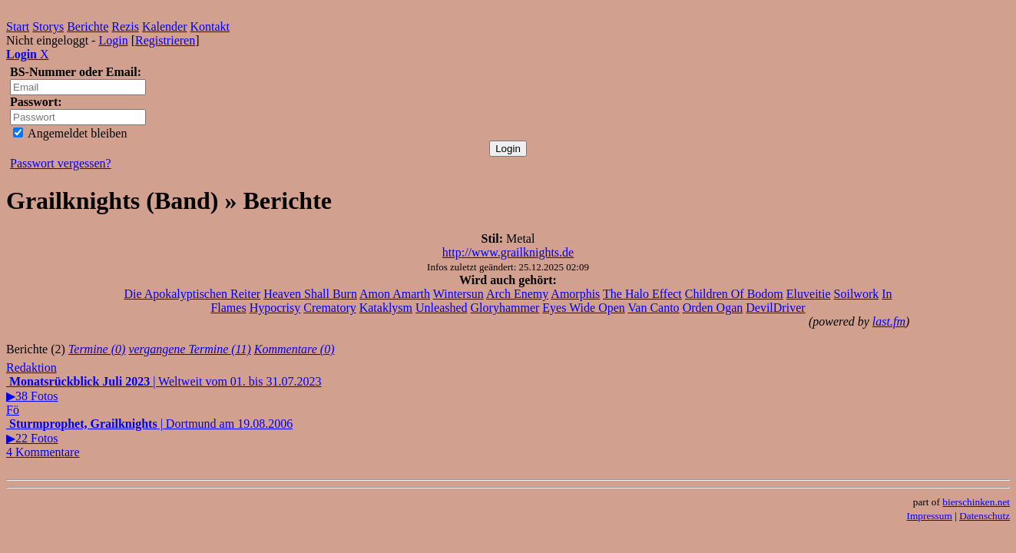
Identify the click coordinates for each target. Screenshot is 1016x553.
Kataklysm (385, 307)
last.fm (888, 321)
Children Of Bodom (734, 293)
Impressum (929, 516)
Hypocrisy (275, 307)
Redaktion (31, 367)
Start (17, 26)
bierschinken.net (976, 502)
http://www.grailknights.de (508, 252)
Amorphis (575, 293)
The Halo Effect (642, 293)
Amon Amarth (394, 293)
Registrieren (165, 40)
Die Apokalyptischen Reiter (192, 293)
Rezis (125, 26)
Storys (48, 26)
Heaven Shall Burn (310, 293)
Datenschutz (984, 516)
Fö (12, 409)
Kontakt (210, 26)
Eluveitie (808, 293)
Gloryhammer (505, 307)
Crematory (329, 307)
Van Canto (654, 307)
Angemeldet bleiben (70, 133)
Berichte (87, 26)
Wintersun (458, 293)
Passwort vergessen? (60, 163)
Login (112, 40)
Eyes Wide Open (583, 307)
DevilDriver (775, 307)
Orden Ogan (713, 307)
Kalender (164, 26)
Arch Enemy (517, 293)
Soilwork (856, 293)
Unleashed (441, 307)
